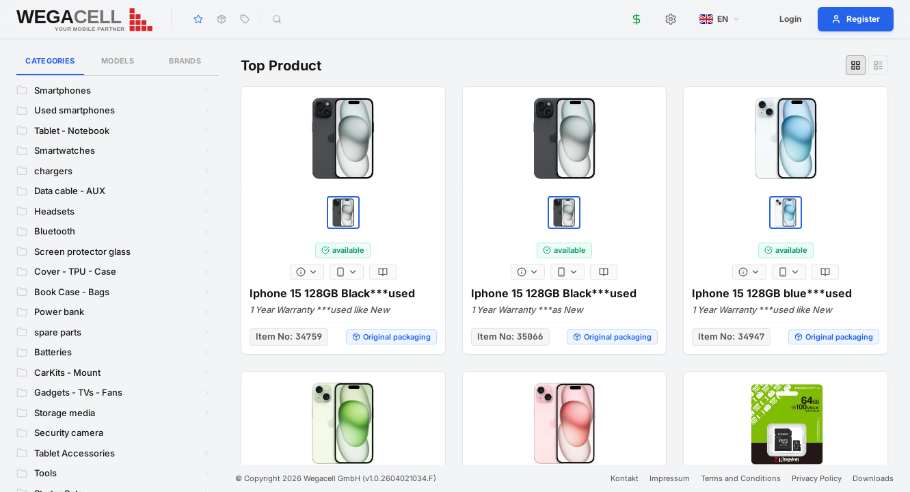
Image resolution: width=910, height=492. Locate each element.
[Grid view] (856, 65)
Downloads (873, 478)
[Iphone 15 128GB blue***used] (785, 146)
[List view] (878, 65)
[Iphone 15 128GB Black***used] (343, 143)
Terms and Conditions (741, 478)
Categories (50, 65)
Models (117, 61)
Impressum (670, 478)
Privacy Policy (817, 478)
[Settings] (670, 19)
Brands (185, 61)
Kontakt (625, 478)
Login (790, 19)
